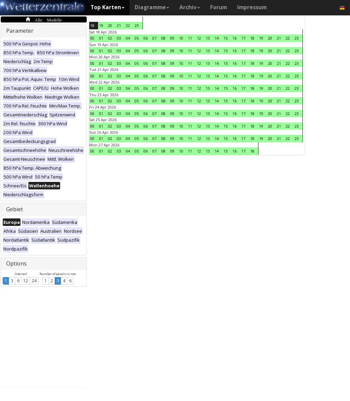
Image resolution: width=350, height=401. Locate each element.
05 (137, 38)
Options (16, 263)
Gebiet (14, 209)
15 (226, 38)
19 (101, 25)
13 (208, 38)
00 (92, 38)
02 (110, 38)
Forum (218, 7)
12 (25, 281)
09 (172, 38)
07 (154, 38)
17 (243, 38)
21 (119, 25)
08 (163, 38)
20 (110, 25)
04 (128, 38)
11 (190, 38)
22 (128, 25)
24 (34, 281)
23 (137, 25)
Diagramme (152, 7)
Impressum (252, 7)
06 (146, 38)
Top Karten (107, 7)
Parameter (19, 30)
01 (101, 38)
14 (217, 38)
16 (234, 38)
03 (119, 38)
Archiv (189, 7)
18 (92, 25)
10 (181, 38)
